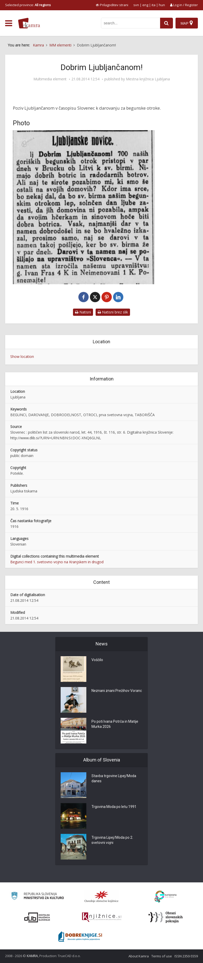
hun (162, 5)
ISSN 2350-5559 (186, 956)
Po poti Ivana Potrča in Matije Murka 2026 (114, 724)
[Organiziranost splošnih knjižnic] (101, 896)
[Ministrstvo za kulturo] (37, 896)
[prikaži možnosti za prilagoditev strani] (112, 5)
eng (145, 5)
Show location (22, 356)
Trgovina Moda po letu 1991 (113, 807)
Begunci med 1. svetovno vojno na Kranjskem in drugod (57, 561)
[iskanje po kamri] (130, 23)
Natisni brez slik (113, 312)
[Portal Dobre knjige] (80, 936)
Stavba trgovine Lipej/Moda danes (113, 778)
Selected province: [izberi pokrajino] (28, 5)
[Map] (187, 23)
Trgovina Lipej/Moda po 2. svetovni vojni (112, 840)
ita (153, 5)
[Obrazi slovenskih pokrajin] (165, 917)
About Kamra (138, 956)
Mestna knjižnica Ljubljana (148, 79)
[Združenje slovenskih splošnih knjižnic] (102, 917)
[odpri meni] (8, 23)
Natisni (83, 312)
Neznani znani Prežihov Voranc (116, 691)
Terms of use (161, 956)
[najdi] (166, 23)
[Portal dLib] (37, 917)
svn (136, 5)
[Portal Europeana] (166, 896)
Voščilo (97, 660)
